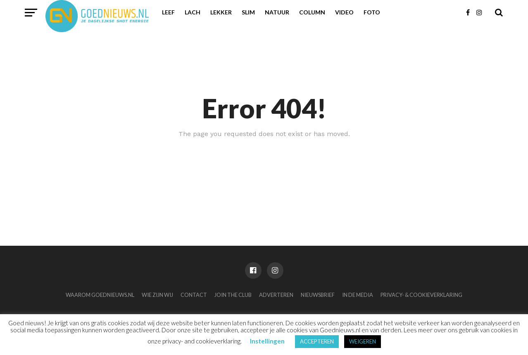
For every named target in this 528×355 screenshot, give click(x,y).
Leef (168, 12)
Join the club (233, 295)
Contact (194, 295)
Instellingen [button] (267, 341)
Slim (248, 12)
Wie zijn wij (157, 295)
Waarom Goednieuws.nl (100, 295)
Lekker (221, 12)
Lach (192, 12)
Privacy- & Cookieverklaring (421, 295)
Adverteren (276, 295)
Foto (372, 12)
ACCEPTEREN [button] (317, 341)
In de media (357, 295)
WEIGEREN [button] (362, 341)
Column (312, 12)
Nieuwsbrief (318, 295)
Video (344, 12)
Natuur (277, 12)
